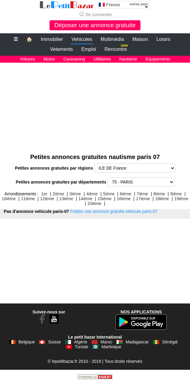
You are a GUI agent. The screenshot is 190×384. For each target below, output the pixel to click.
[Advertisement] (95, 105)
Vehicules (82, 39)
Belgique (26, 341)
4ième (92, 193)
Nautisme (128, 59)
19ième (181, 198)
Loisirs (163, 39)
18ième (162, 198)
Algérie (80, 341)
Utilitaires (102, 59)
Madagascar (137, 341)
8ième (159, 193)
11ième (28, 198)
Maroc (106, 341)
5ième (108, 193)
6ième (125, 193)
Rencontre (116, 48)
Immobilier (52, 39)
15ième (104, 198)
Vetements (61, 49)
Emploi (88, 49)
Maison (140, 39)
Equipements (158, 59)
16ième (124, 198)
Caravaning (74, 59)
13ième (66, 198)
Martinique (111, 346)
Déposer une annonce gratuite (95, 25)
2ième (58, 193)
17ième (143, 198)
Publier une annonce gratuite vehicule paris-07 (113, 211)
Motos (49, 59)
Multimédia (112, 39)
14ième (85, 198)
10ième (9, 198)
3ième (75, 193)
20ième (94, 203)
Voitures (27, 59)
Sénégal (170, 341)
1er (44, 193)
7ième (142, 193)
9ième (176, 193)
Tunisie (82, 346)
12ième (47, 198)
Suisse (54, 341)
